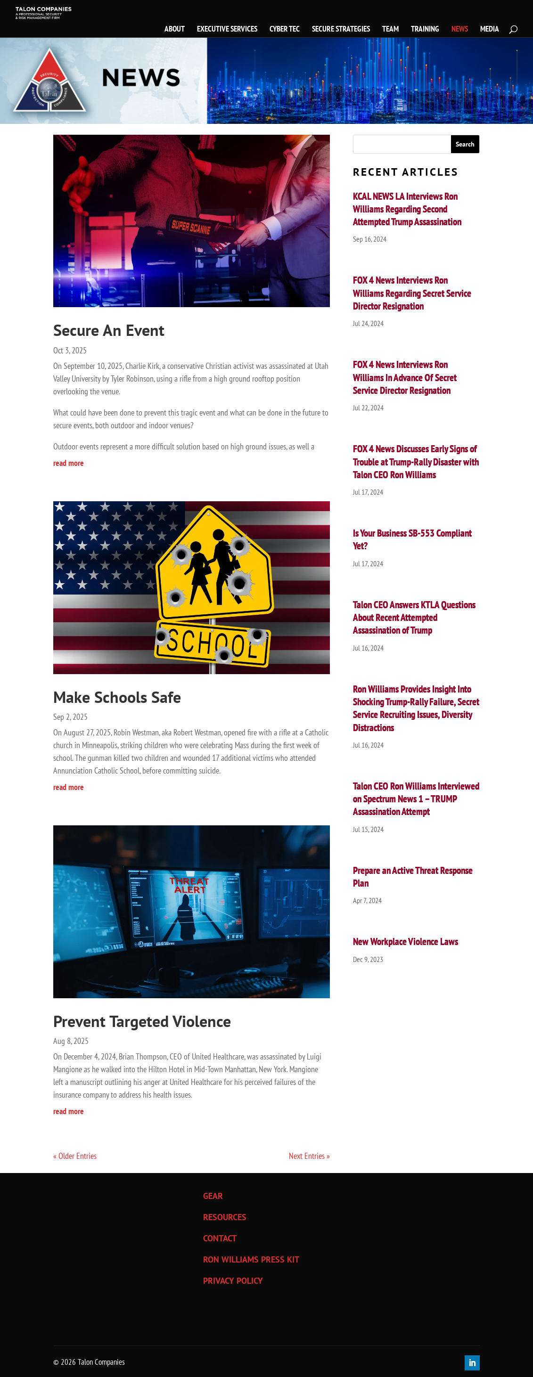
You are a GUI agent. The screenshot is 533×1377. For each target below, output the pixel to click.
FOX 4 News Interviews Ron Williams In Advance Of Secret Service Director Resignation (405, 377)
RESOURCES (224, 1217)
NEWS (459, 29)
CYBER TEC (285, 29)
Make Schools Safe (117, 696)
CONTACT (220, 1238)
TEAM (390, 29)
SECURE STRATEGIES (341, 29)
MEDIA (489, 29)
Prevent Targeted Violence (142, 1020)
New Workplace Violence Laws (405, 941)
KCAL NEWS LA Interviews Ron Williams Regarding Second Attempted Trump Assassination (407, 209)
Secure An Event (108, 329)
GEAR (213, 1195)
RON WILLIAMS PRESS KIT (251, 1259)
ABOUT (174, 29)
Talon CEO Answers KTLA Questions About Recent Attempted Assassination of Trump (414, 617)
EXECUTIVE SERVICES (227, 29)
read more (68, 462)
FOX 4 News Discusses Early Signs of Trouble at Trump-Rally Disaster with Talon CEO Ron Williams (416, 461)
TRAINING (425, 29)
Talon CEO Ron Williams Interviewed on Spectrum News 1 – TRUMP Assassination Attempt (416, 799)
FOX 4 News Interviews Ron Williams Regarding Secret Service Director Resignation (412, 293)
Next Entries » (309, 1155)
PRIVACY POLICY (233, 1280)
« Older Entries (75, 1155)
